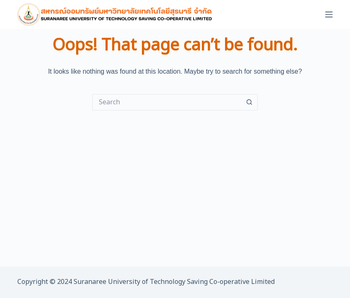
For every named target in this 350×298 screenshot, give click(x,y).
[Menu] (329, 14)
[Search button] (249, 102)
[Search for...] (166, 102)
